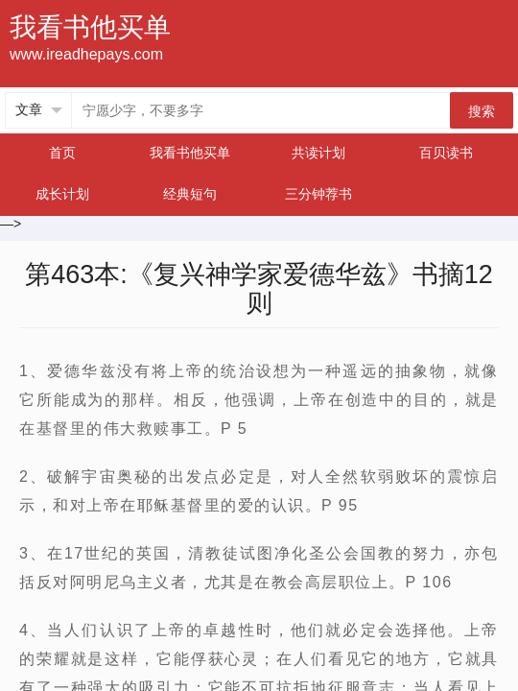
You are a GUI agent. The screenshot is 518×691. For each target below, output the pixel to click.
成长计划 (62, 194)
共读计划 (318, 152)
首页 (62, 152)
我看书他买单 (190, 152)
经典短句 (190, 194)
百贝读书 (446, 152)
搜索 (481, 111)
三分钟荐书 (318, 194)
